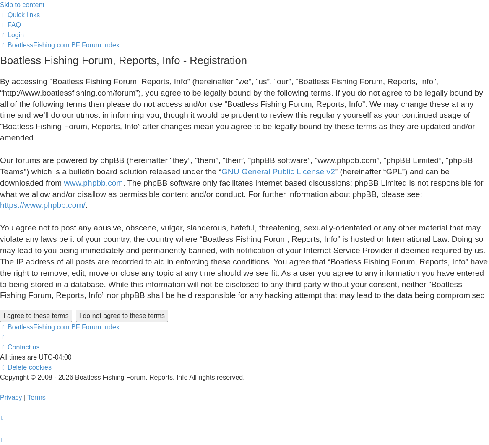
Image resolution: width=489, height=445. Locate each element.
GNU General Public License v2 (278, 171)
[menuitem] (10, 24)
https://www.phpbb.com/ (43, 205)
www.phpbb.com (93, 183)
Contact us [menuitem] (19, 347)
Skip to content (22, 4)
